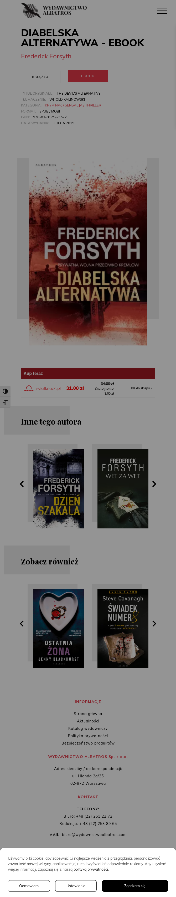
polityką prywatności (91, 869)
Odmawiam (29, 886)
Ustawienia (75, 886)
